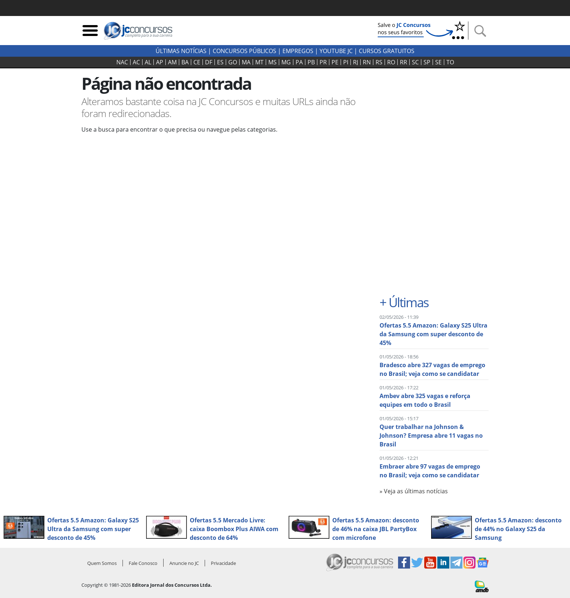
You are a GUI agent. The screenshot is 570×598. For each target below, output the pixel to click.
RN (367, 62)
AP (159, 62)
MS (272, 62)
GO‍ (232, 62)
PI (345, 62)
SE (438, 62)
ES (220, 62)
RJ (355, 62)
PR (323, 62)
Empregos (297, 51)
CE (196, 62)
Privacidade (223, 563)
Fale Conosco (143, 563)
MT (259, 62)
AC (136, 62)
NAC (122, 62)
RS (379, 62)
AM (172, 62)
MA (246, 62)
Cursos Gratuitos (386, 51)
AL (148, 62)
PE (335, 62)
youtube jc (336, 51)
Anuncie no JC (184, 563)
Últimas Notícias (181, 51)
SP (427, 62)
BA (185, 62)
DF (208, 62)
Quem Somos (102, 563)
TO (450, 62)
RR (403, 62)
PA (299, 62)
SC (415, 62)
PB (311, 62)
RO (391, 62)
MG (286, 62)
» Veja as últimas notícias (414, 491)
